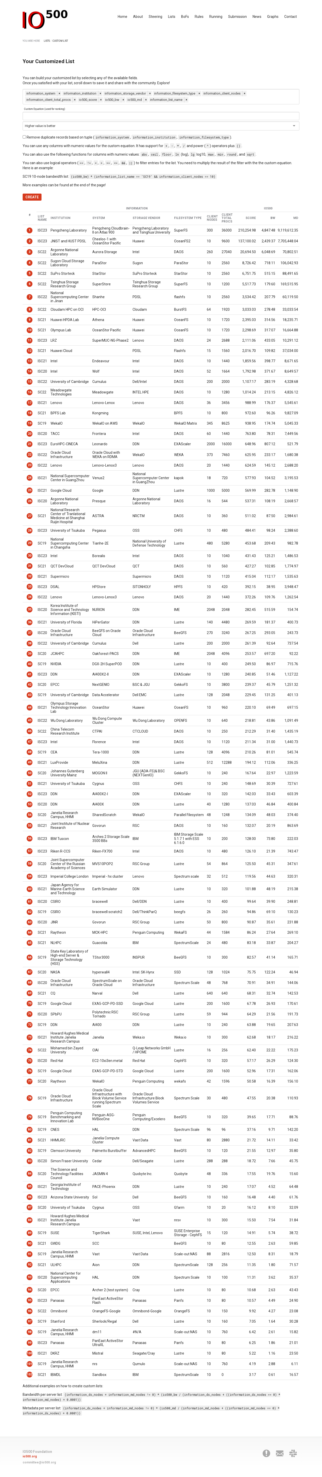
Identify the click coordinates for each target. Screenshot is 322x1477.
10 (29, 330)
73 (29, 1037)
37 (29, 633)
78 (29, 1098)
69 (29, 993)
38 (29, 643)
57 (29, 851)
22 (29, 454)
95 (29, 1300)
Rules (199, 17)
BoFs (185, 17)
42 (29, 684)
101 (29, 1364)
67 (29, 972)
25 (29, 490)
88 (29, 1220)
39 (29, 653)
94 (29, 1289)
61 (29, 901)
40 (29, 664)
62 (29, 912)
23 (29, 465)
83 (29, 1161)
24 (29, 477)
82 (29, 1150)
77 (29, 1081)
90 (29, 1243)
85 (29, 1186)
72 (29, 1024)
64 (29, 932)
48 (29, 752)
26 (29, 501)
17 (29, 403)
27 (29, 516)
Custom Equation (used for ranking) (44, 109)
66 (29, 957)
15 (29, 381)
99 (29, 1343)
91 (29, 1254)
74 (29, 1050)
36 (29, 622)
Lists (171, 17)
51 (29, 783)
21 (29, 444)
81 (29, 1140)
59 (29, 876)
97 (29, 1321)
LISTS (47, 40)
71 (29, 1014)
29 (29, 543)
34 (29, 597)
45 (29, 720)
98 (29, 1332)
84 (29, 1173)
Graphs (272, 17)
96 (29, 1311)
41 (29, 674)
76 (29, 1071)
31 (29, 566)
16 (29, 392)
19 (29, 423)
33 (29, 586)
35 (29, 609)
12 (29, 350)
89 (29, 1233)
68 (29, 982)
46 (29, 731)
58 (29, 863)
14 (29, 371)
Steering (155, 17)
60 (29, 889)
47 (29, 741)
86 (29, 1197)
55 (29, 825)
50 (29, 773)
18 (29, 413)
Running (215, 17)
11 (29, 340)
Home (122, 17)
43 (29, 695)
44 (29, 707)
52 (29, 794)
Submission (237, 17)
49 (29, 762)
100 (29, 1353)
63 (29, 922)
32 (29, 576)
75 (29, 1060)
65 (29, 943)
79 (29, 1117)
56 (29, 838)
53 (29, 804)
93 (29, 1277)
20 (29, 433)
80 (29, 1129)
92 (29, 1264)
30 (29, 555)
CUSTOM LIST (60, 40)
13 (29, 361)
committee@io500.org (39, 1462)
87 (29, 1207)
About (138, 17)
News (257, 17)
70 (29, 1003)
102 (29, 1374)
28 (29, 530)
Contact (290, 17)
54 (29, 815)
